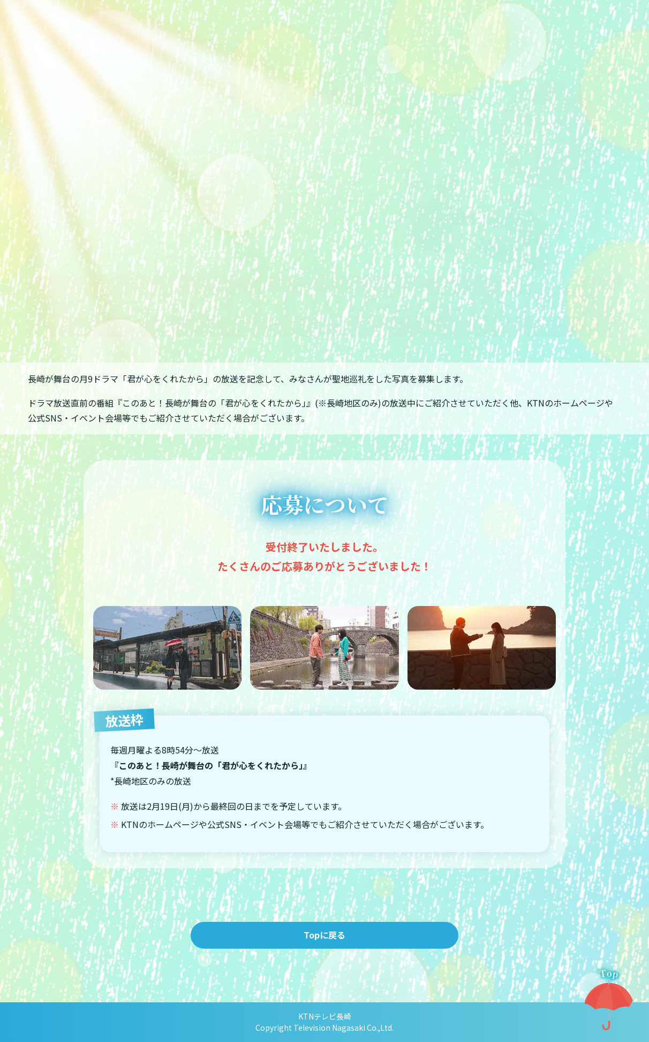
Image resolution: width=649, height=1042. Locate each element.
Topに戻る (324, 934)
